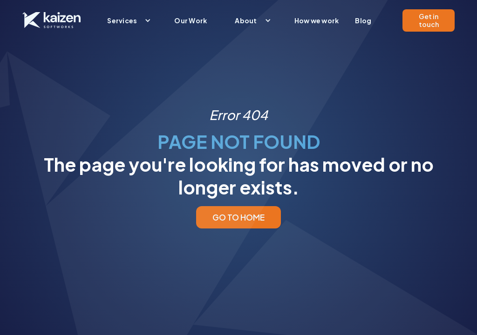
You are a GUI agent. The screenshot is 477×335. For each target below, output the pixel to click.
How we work (316, 20)
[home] (51, 20)
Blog (363, 20)
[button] (127, 20)
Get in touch (429, 20)
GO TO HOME (238, 217)
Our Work (190, 20)
